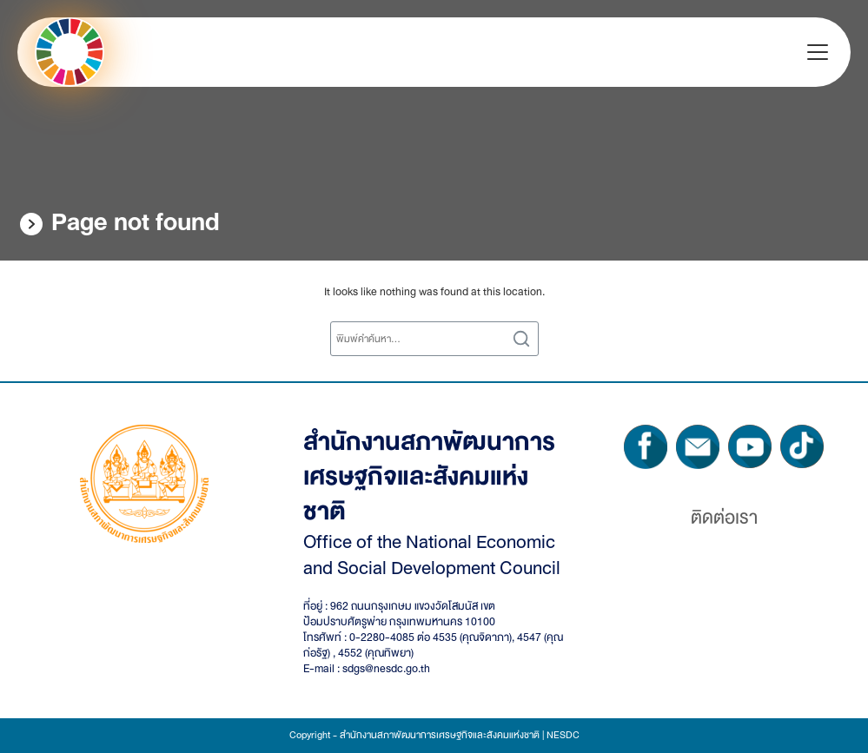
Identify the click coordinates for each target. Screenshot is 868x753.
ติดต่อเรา (724, 517)
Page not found (135, 222)
